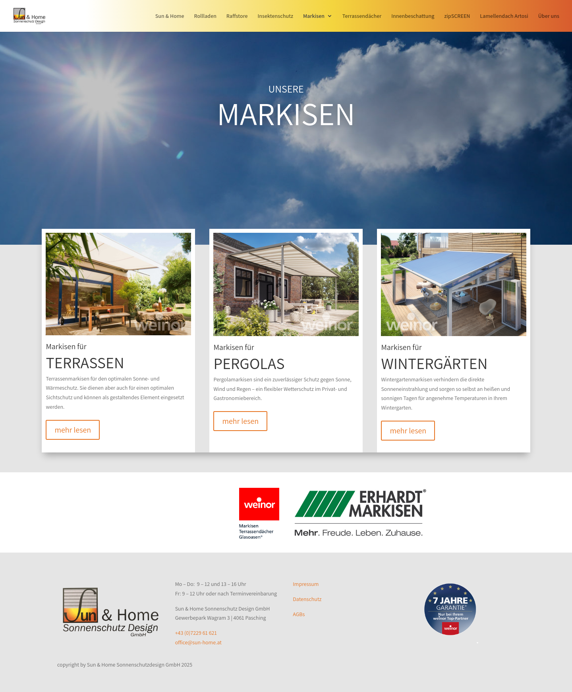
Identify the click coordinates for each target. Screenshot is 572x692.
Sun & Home (169, 16)
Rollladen (205, 16)
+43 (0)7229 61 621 (196, 632)
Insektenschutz (275, 16)
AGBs (299, 614)
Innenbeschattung (412, 16)
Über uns (548, 16)
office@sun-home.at (198, 642)
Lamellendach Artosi (504, 16)
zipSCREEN (457, 16)
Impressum (306, 584)
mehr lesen (72, 430)
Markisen (314, 16)
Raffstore (237, 16)
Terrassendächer (362, 16)
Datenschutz (307, 599)
